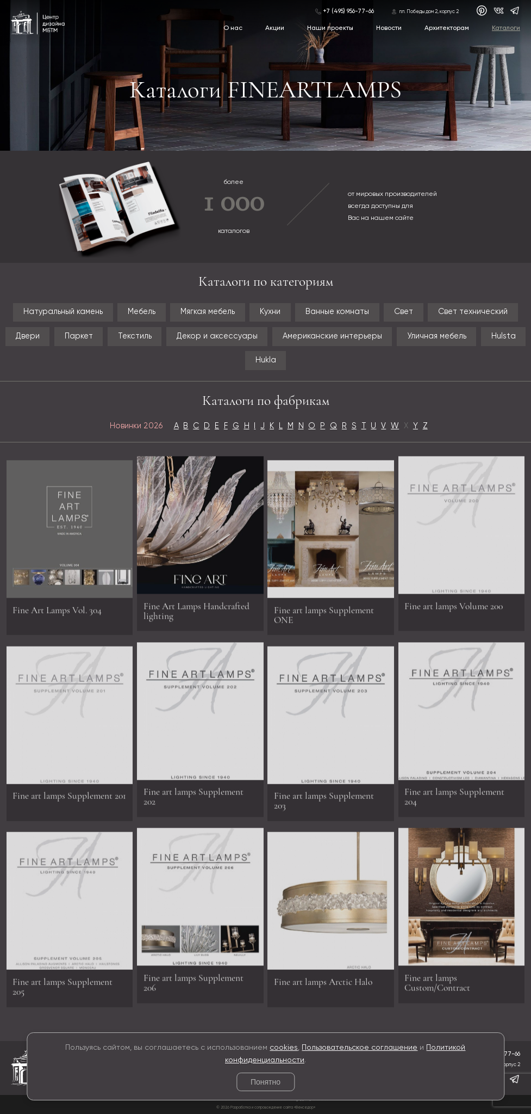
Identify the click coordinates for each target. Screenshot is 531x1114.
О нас (232, 28)
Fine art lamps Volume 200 (453, 602)
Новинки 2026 (136, 426)
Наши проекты (330, 28)
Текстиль (135, 336)
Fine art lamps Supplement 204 (454, 793)
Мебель (141, 312)
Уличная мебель (436, 336)
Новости (389, 28)
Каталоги (506, 28)
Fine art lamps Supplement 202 (193, 793)
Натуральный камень (63, 312)
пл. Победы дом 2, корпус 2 (429, 11)
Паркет (79, 336)
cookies (284, 1047)
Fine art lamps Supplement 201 (69, 799)
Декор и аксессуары (217, 336)
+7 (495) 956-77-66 (348, 11)
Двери (28, 336)
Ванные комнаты (337, 312)
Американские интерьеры (332, 336)
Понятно (265, 1082)
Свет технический (473, 312)
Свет (403, 312)
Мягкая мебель (207, 312)
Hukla (265, 360)
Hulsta (503, 336)
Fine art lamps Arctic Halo (323, 985)
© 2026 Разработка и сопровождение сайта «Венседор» (265, 1108)
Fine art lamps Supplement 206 (193, 979)
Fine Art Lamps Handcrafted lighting (196, 607)
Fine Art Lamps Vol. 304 (57, 613)
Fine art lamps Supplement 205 (63, 990)
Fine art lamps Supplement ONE (324, 618)
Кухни (270, 312)
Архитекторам (446, 28)
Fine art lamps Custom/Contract (437, 979)
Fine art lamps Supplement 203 (324, 804)
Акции (274, 28)
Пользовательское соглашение (359, 1047)
